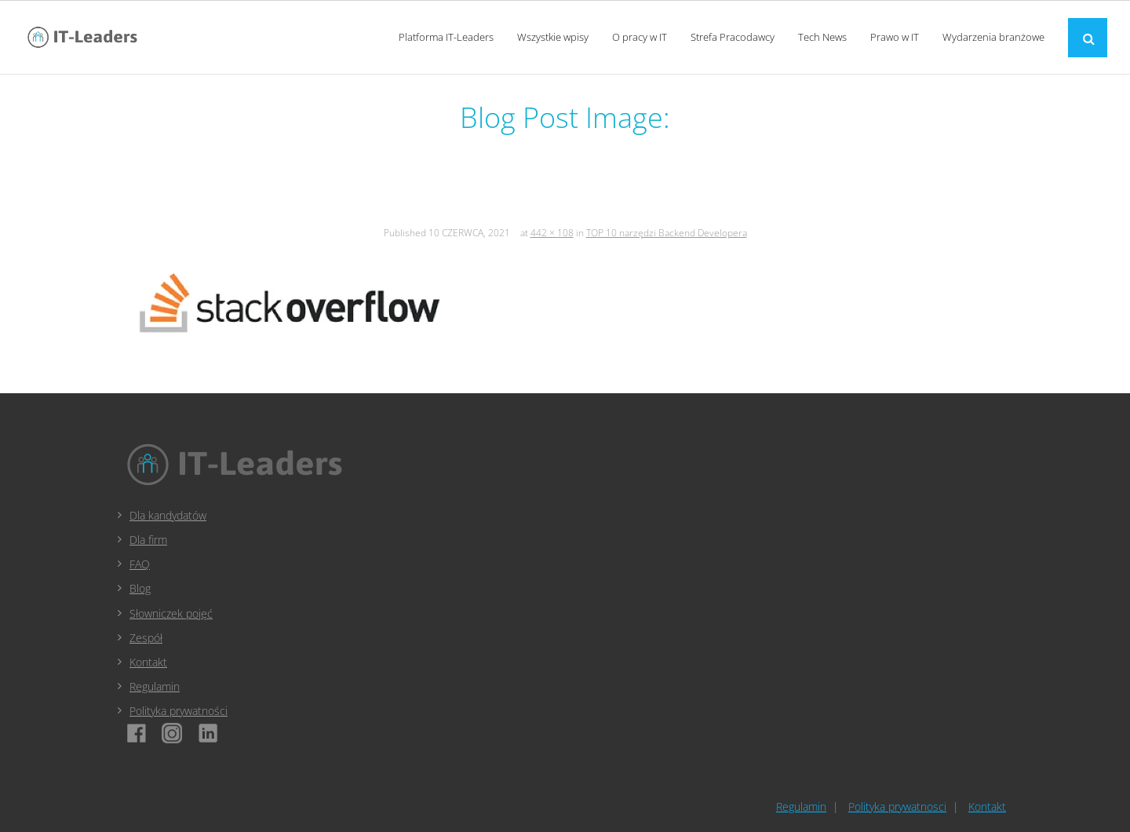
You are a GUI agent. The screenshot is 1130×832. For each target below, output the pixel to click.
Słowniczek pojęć (171, 613)
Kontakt (148, 662)
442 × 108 (552, 232)
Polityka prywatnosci (897, 806)
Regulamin (154, 686)
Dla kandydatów (167, 515)
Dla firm (148, 539)
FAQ (139, 563)
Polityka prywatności (178, 710)
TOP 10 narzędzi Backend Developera (666, 232)
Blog (140, 588)
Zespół (145, 637)
